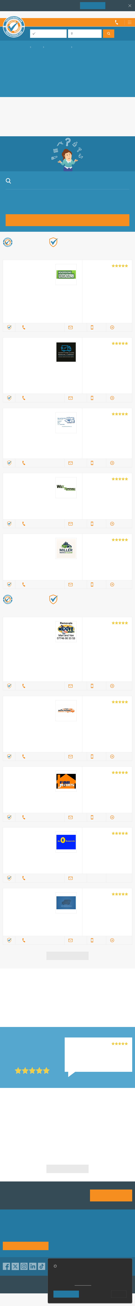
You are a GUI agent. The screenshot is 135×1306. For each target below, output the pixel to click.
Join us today (111, 1195)
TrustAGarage (47, 1284)
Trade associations (93, 1226)
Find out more (86, 251)
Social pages (89, 1243)
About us (60, 1226)
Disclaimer (88, 1238)
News (111, 1238)
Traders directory (119, 1232)
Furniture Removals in (67, 1131)
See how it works (25, 1245)
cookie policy (83, 1284)
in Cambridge (88, 990)
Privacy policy (63, 1232)
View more (68, 955)
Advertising (115, 1226)
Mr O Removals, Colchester (86, 1043)
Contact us (61, 1238)
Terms (58, 1243)
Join (92, 5)
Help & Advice (90, 1232)
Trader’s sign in (123, 14)
